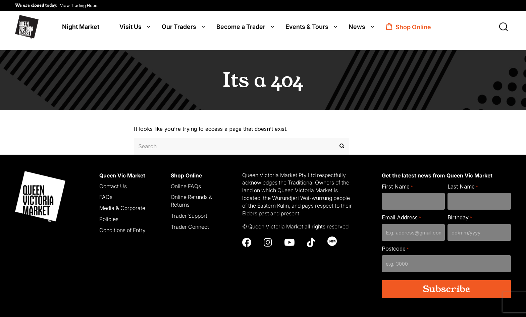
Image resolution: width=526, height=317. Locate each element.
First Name (397, 180)
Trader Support (189, 209)
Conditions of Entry (122, 224)
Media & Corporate (122, 202)
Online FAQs (186, 180)
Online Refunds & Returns (191, 195)
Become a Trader (240, 27)
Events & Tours (306, 27)
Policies (108, 213)
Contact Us (113, 180)
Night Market (80, 27)
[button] (57, 5)
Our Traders (179, 27)
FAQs (105, 191)
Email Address (401, 211)
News (357, 27)
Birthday (460, 211)
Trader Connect (190, 220)
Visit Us (130, 27)
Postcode (395, 243)
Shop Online (413, 27)
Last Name (463, 180)
